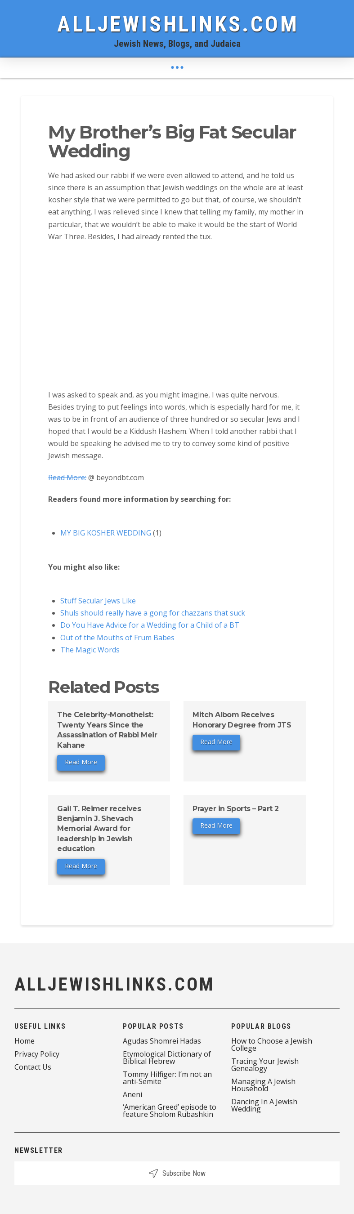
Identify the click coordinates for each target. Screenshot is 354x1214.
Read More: (67, 477)
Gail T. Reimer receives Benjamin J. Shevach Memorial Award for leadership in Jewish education (99, 828)
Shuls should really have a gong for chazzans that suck (152, 613)
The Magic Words (90, 650)
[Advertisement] (177, 315)
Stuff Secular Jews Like (98, 601)
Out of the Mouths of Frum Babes (117, 638)
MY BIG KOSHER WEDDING (105, 533)
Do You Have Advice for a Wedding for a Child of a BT (149, 625)
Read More (81, 762)
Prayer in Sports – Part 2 (235, 808)
